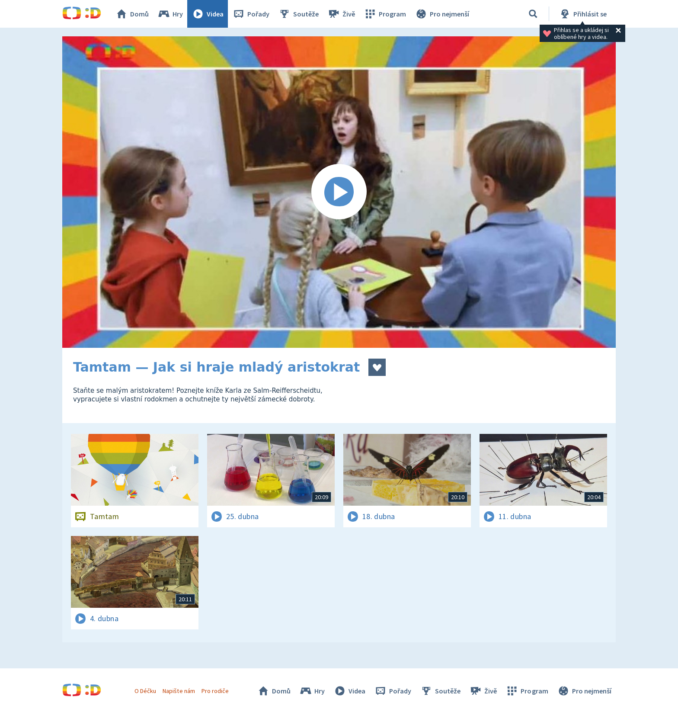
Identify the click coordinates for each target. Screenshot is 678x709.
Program (385, 13)
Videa (208, 13)
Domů (132, 13)
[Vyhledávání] (533, 14)
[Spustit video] (339, 192)
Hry (170, 13)
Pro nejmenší (442, 13)
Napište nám (179, 691)
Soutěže (298, 13)
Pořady (250, 13)
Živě (341, 13)
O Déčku (145, 691)
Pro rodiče (215, 691)
